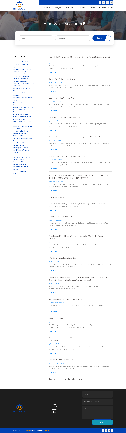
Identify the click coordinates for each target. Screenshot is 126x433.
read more (53, 72)
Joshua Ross (53, 181)
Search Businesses (107, 8)
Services (82, 8)
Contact (92, 8)
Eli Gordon (53, 344)
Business (47, 8)
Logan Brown (53, 283)
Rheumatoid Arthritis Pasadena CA (62, 79)
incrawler (27, 430)
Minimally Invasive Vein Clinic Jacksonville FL (67, 156)
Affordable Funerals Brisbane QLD (62, 258)
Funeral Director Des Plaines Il (61, 360)
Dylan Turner (53, 140)
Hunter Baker (53, 63)
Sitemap (46, 430)
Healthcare (60, 63)
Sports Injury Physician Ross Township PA (65, 299)
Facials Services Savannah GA (60, 217)
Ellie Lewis (53, 101)
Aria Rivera (53, 261)
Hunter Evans (53, 121)
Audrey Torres (53, 82)
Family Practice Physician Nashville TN (64, 117)
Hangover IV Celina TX (58, 319)
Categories (70, 8)
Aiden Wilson (53, 363)
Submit (102, 422)
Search (99, 38)
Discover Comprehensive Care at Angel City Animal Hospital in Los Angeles (79, 137)
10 (72, 379)
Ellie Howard (53, 200)
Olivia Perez (53, 159)
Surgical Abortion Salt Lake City (61, 98)
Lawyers (58, 8)
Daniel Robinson (54, 322)
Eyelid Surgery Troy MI (58, 197)
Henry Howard (54, 242)
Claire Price (53, 220)
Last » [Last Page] (81, 379)
